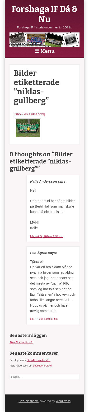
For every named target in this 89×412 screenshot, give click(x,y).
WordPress (63, 401)
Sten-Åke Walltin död (21, 342)
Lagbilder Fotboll (42, 365)
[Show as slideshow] (29, 114)
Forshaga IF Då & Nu (44, 14)
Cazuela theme (29, 401)
